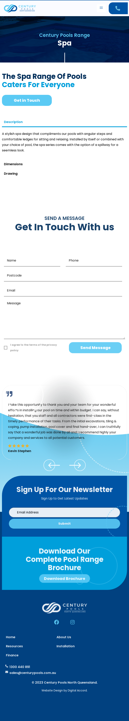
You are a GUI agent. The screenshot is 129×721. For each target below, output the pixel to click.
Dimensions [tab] (13, 164)
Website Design (52, 690)
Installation (66, 667)
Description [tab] (13, 122)
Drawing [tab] (11, 173)
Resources (14, 667)
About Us (64, 658)
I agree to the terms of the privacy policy (33, 439)
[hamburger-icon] (101, 8)
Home (10, 658)
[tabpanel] (64, 143)
